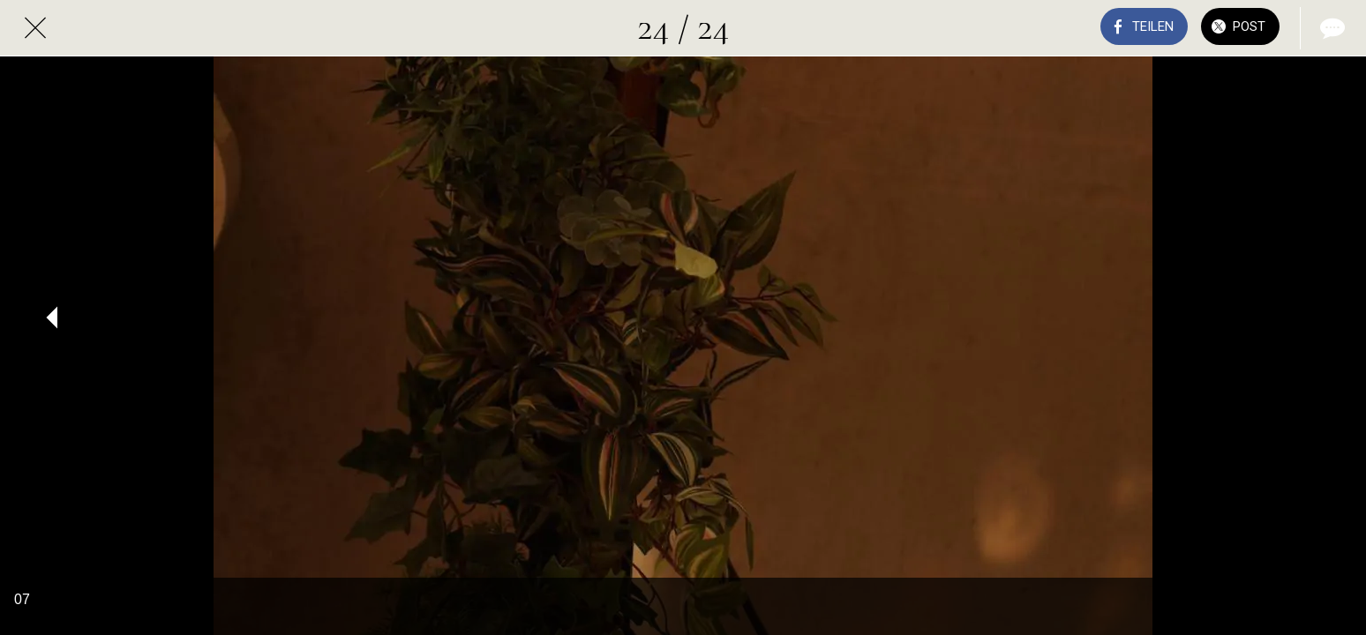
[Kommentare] (1331, 28)
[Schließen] (35, 28)
